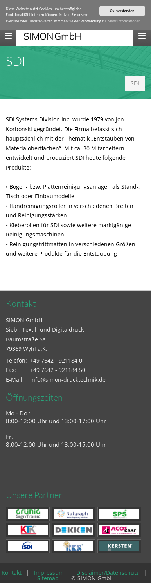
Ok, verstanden (122, 10)
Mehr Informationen (124, 20)
